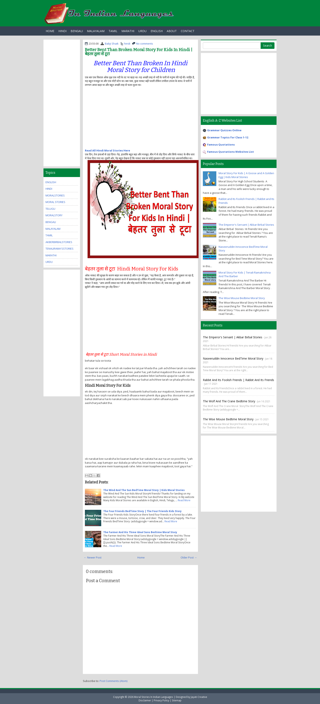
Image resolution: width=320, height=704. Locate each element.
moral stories (55, 202)
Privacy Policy (161, 700)
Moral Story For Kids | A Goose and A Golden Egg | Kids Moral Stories (246, 175)
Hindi (62, 31)
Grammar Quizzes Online (224, 130)
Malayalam (95, 31)
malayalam (53, 229)
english (51, 182)
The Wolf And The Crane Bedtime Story (229, 401)
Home (50, 31)
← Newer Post (92, 557)
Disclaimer (145, 700)
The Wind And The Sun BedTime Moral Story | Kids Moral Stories (144, 490)
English (157, 31)
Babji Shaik (112, 43)
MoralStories (55, 195)
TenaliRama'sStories (59, 248)
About (172, 31)
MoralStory (54, 215)
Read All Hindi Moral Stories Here (107, 150)
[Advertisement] (119, 119)
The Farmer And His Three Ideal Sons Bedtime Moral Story (140, 532)
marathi (51, 255)
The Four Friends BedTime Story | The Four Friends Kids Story (142, 511)
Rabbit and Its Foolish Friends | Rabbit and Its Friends (238, 380)
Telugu (50, 209)
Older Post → (189, 557)
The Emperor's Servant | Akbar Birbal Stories (246, 224)
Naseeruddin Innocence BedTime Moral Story (233, 358)
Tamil (113, 31)
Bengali (77, 31)
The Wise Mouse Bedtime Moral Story (242, 298)
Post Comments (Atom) (113, 681)
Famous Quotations (221, 144)
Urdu (142, 31)
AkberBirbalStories (59, 242)
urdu (49, 262)
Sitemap (176, 700)
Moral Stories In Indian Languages (153, 696)
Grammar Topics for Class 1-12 (227, 137)
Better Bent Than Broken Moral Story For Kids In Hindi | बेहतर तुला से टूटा (138, 51)
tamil (49, 235)
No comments (144, 43)
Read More (184, 500)
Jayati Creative (199, 696)
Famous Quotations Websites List (230, 152)
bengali (51, 222)
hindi (127, 43)
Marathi (127, 31)
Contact (187, 31)
